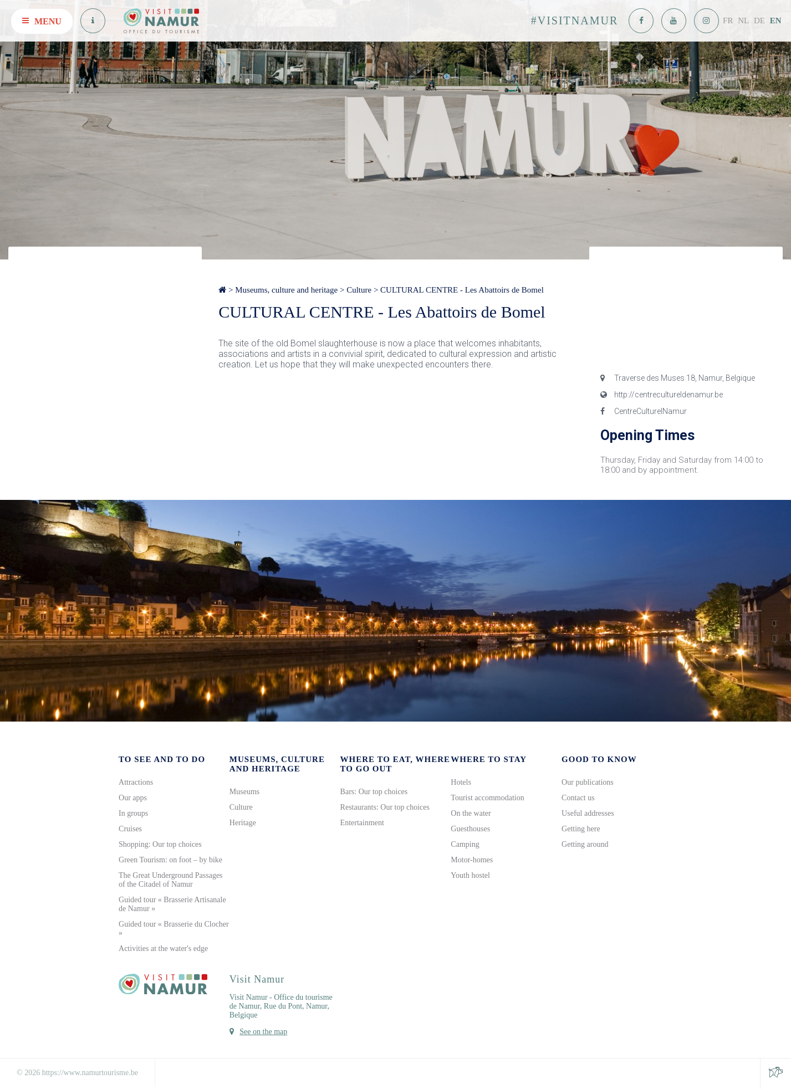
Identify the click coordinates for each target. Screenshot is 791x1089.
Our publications (588, 782)
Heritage (242, 823)
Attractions (136, 782)
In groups (133, 813)
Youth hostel (470, 875)
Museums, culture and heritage (286, 289)
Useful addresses (588, 813)
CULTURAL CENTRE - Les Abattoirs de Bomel (462, 289)
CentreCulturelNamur (643, 411)
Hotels (461, 782)
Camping (465, 844)
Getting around (585, 844)
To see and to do (162, 759)
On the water (471, 813)
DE (759, 20)
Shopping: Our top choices (160, 844)
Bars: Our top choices (374, 792)
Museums (244, 792)
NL (743, 20)
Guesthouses (470, 829)
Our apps (133, 798)
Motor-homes (472, 860)
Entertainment (362, 823)
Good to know (599, 759)
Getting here (581, 829)
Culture (358, 289)
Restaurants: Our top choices (385, 807)
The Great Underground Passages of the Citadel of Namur (171, 879)
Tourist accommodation (487, 798)
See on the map (263, 1031)
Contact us (578, 798)
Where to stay (489, 759)
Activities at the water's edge (163, 948)
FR (728, 20)
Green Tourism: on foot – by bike (170, 860)
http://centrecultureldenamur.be (661, 394)
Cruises (130, 829)
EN (776, 20)
